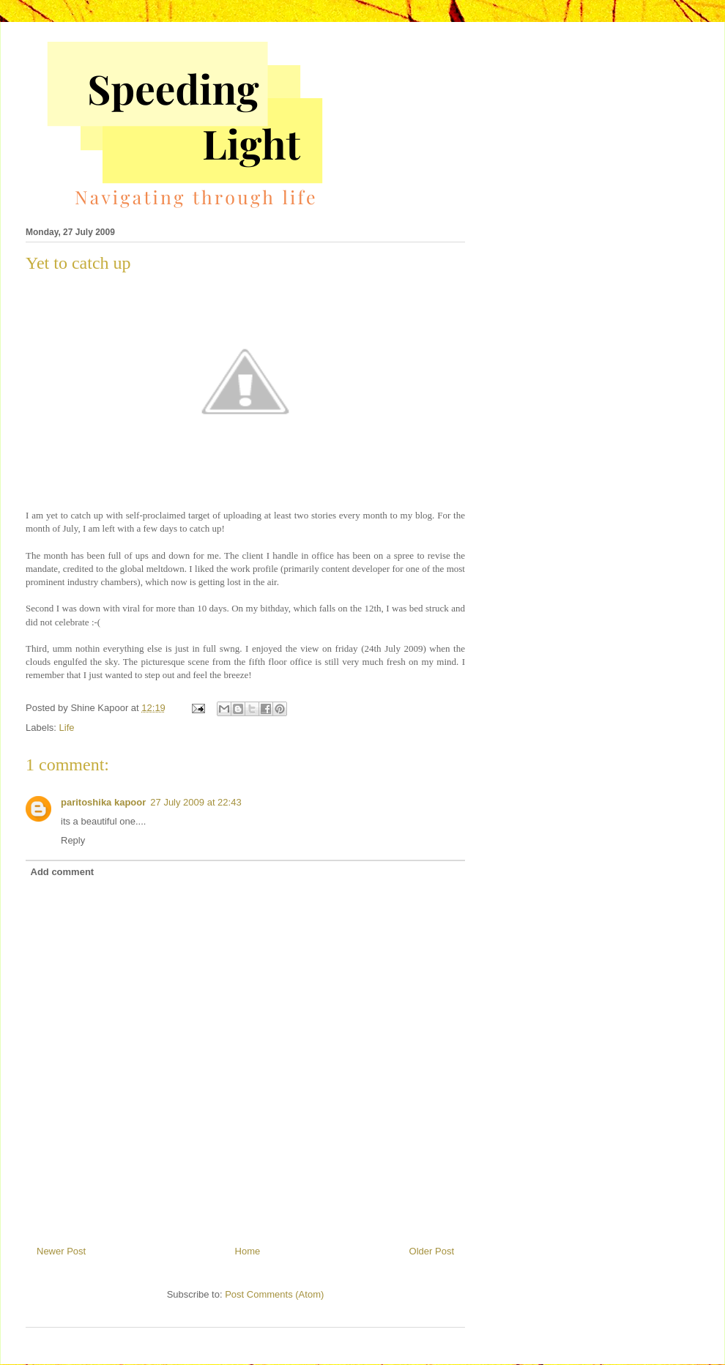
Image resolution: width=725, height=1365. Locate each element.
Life (67, 727)
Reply (73, 840)
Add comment (62, 871)
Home (248, 1251)
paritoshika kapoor (103, 802)
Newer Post (61, 1251)
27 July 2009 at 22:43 (195, 802)
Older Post (431, 1251)
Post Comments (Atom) (274, 1294)
